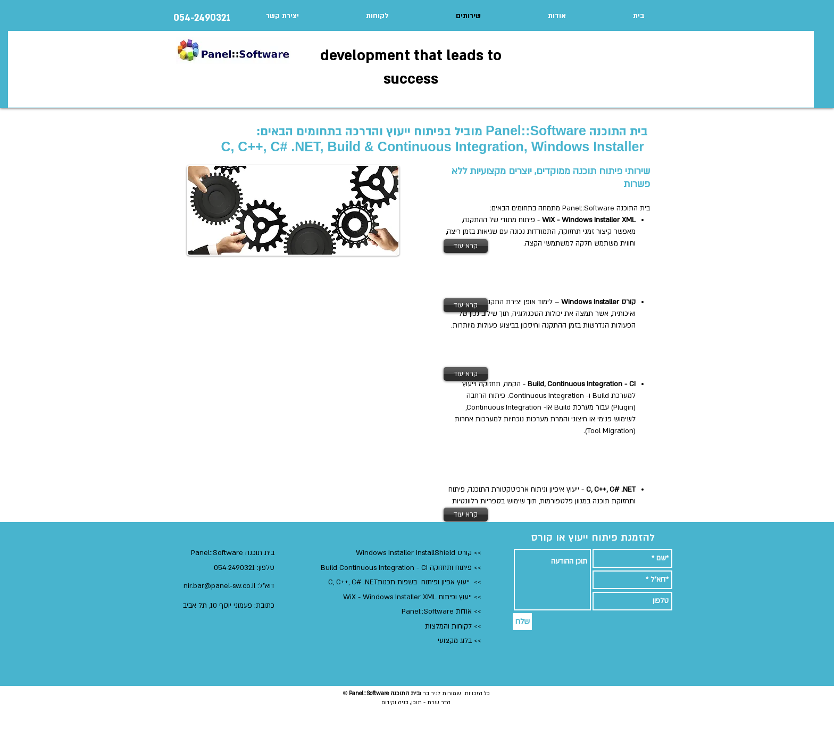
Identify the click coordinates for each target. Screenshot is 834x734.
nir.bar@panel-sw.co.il (219, 586)
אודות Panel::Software (435, 611)
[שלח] (522, 621)
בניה (402, 702)
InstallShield (435, 553)
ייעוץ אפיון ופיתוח (445, 582)
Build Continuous (349, 568)
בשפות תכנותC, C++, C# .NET (374, 582)
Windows (372, 553)
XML (430, 597)
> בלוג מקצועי (458, 641)
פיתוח (462, 568)
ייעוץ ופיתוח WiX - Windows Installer (408, 597)
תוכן (416, 702)
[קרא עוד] (466, 246)
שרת (432, 702)
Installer (402, 553)
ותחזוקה (440, 568)
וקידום (388, 702)
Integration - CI (403, 568)
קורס (463, 553)
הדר (445, 702)
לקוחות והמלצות (448, 626)
